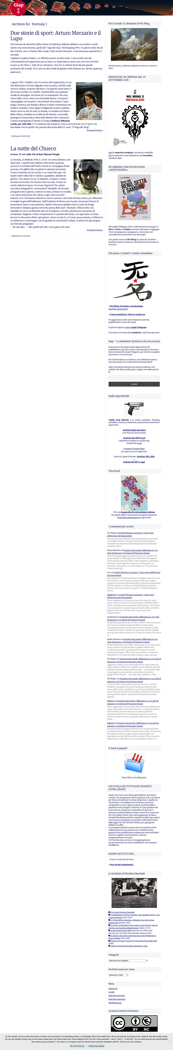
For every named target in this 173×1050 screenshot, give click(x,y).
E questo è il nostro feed (134, 448)
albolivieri (111, 595)
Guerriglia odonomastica (128, 517)
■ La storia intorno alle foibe (120, 930)
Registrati (112, 988)
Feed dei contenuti (116, 995)
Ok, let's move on (77, 1046)
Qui (110, 155)
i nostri (135, 327)
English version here (118, 309)
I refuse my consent (96, 1046)
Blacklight (164, 1039)
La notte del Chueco (33, 148)
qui (139, 443)
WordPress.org (114, 1003)
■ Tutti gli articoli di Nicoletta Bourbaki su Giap (127, 946)
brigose (155, 229)
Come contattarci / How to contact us (127, 314)
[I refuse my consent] (169, 1041)
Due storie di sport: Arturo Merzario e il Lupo (55, 35)
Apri (110, 152)
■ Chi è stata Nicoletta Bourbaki (121, 912)
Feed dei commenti (116, 999)
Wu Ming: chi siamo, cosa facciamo (126, 306)
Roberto (110, 701)
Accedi (111, 992)
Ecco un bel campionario (121, 864)
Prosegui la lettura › (95, 130)
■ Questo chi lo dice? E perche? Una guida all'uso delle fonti (132, 941)
